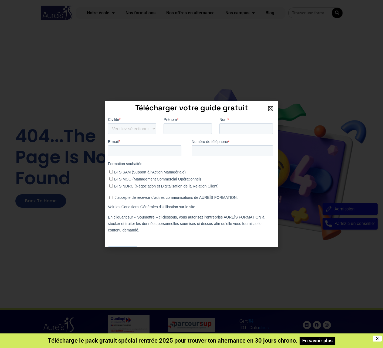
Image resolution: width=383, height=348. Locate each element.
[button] (271, 109)
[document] (191, 174)
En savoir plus (317, 340)
